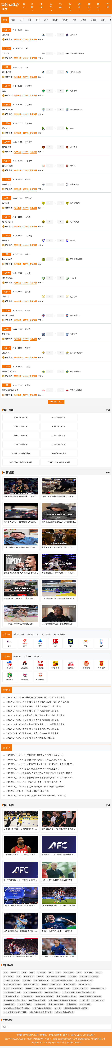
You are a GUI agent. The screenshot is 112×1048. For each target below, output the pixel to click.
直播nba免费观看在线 (32, 992)
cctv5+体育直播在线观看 (62, 980)
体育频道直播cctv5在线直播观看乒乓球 (78, 992)
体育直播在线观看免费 (56, 976)
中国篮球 (88, 973)
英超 (32, 973)
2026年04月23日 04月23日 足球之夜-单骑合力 (27, 791)
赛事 (79, 5)
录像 (41, 5)
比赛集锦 (15, 973)
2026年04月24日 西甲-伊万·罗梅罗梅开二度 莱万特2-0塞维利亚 (35, 786)
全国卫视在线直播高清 (42, 1008)
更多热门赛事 (56, 402)
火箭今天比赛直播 (80, 988)
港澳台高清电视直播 (12, 984)
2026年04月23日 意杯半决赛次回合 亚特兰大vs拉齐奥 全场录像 (35, 715)
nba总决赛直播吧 (52, 992)
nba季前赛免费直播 (37, 1000)
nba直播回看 (27, 996)
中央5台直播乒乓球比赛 (66, 996)
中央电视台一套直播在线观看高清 (62, 1000)
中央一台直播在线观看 (51, 984)
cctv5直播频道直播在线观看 (15, 1012)
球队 (89, 5)
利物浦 (40, 976)
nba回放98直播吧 (98, 988)
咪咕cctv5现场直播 (11, 980)
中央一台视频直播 (56, 1004)
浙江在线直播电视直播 (64, 1012)
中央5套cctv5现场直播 (89, 976)
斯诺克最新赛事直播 (84, 980)
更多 (108, 410)
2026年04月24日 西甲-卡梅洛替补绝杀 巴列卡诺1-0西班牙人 (34, 782)
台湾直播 (72, 976)
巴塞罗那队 (8, 976)
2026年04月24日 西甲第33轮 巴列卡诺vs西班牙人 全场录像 (33, 706)
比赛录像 (41, 973)
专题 (107, 5)
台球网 (57, 1008)
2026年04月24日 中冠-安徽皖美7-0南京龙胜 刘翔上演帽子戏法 (35, 755)
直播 (32, 5)
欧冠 (58, 973)
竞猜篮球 (26, 980)
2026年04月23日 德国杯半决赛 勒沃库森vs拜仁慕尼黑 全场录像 (35, 724)
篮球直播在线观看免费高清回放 (16, 1008)
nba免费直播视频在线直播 (90, 996)
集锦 (51, 5)
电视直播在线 (69, 984)
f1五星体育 (84, 1000)
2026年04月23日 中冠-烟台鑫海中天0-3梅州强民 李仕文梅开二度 (36, 795)
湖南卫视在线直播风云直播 (41, 1012)
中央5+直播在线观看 (44, 996)
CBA (79, 973)
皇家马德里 (68, 973)
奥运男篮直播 (98, 1000)
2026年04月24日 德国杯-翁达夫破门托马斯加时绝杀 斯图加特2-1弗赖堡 (39, 773)
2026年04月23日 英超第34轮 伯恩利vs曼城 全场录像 (30, 738)
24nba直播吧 (9, 1004)
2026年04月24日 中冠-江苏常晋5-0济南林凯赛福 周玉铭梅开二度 (36, 760)
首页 (24, 5)
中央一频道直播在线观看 (59, 988)
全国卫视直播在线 (41, 980)
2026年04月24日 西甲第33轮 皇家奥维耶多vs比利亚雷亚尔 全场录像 (37, 702)
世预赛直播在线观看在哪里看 (76, 1008)
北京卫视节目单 (24, 1004)
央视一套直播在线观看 (13, 988)
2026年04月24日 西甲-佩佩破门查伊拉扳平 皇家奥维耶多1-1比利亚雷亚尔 (40, 777)
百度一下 (6, 1027)
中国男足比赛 (84, 984)
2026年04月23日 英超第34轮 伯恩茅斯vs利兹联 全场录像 (32, 720)
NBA (50, 973)
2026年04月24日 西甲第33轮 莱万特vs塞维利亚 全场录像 (32, 711)
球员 (98, 5)
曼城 (18, 976)
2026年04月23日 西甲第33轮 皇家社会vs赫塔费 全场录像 (32, 733)
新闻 (70, 5)
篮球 (24, 973)
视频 (60, 5)
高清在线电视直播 (31, 984)
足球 (5, 973)
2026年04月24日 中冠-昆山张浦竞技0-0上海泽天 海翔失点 (33, 769)
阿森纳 (98, 973)
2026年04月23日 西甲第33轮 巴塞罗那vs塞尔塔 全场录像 (32, 729)
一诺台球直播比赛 (11, 996)
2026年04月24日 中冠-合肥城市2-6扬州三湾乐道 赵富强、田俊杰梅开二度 (40, 764)
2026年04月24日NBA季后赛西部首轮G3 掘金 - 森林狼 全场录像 (35, 697)
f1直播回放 (71, 1004)
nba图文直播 (85, 1004)
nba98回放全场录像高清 (35, 988)
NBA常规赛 (28, 976)
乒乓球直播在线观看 (12, 992)
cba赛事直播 (40, 1004)
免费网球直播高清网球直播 (14, 1000)
